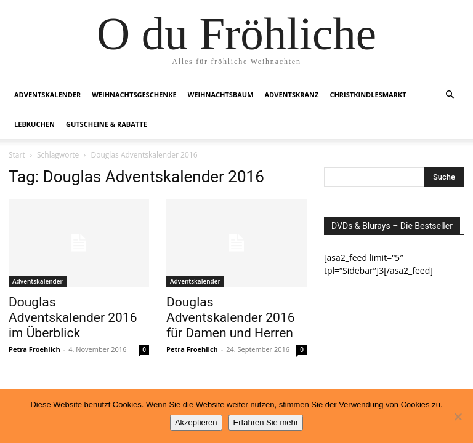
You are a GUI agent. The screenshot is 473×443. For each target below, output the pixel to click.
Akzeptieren (196, 422)
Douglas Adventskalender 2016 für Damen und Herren (230, 317)
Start (17, 155)
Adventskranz (292, 94)
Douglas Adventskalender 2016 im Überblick (73, 317)
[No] (457, 416)
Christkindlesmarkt (367, 94)
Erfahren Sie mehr (266, 422)
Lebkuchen (34, 124)
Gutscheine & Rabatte (106, 124)
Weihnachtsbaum (221, 94)
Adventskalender (47, 94)
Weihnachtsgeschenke (134, 94)
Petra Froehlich (34, 349)
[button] (449, 95)
